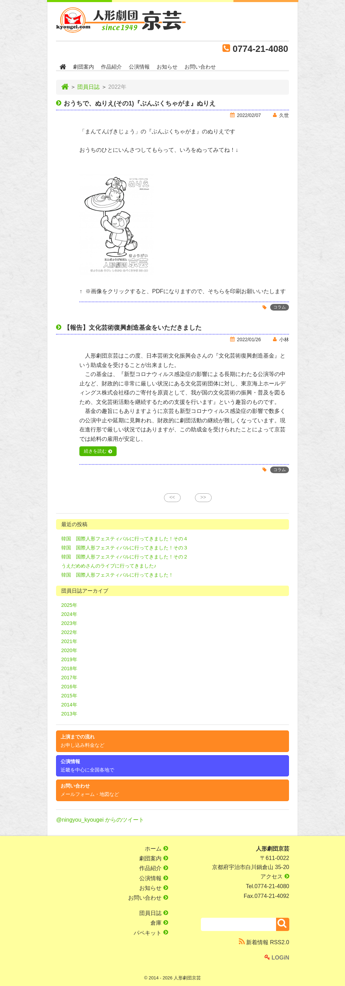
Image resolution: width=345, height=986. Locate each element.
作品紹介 (111, 67)
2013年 (69, 714)
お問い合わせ (200, 67)
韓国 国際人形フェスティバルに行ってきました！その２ (124, 556)
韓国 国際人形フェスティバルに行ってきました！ (117, 575)
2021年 (69, 641)
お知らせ (167, 67)
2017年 (69, 677)
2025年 (69, 605)
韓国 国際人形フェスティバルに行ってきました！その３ (124, 547)
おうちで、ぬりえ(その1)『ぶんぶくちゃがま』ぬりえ (139, 103)
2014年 (69, 704)
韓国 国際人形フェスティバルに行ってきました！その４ (124, 538)
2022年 (69, 632)
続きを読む (95, 451)
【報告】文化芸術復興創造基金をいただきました (133, 327)
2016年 (69, 686)
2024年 (69, 614)
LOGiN (277, 958)
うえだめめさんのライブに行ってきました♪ (108, 566)
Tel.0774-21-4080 (267, 886)
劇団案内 (83, 67)
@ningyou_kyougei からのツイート (100, 820)
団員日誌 (88, 87)
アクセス (274, 876)
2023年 (69, 623)
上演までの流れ (82, 741)
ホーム (156, 849)
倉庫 (159, 923)
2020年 (69, 650)
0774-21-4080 (260, 49)
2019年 (69, 659)
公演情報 (139, 67)
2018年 (69, 668)
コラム (279, 307)
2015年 (69, 695)
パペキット (151, 933)
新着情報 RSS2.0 (264, 942)
